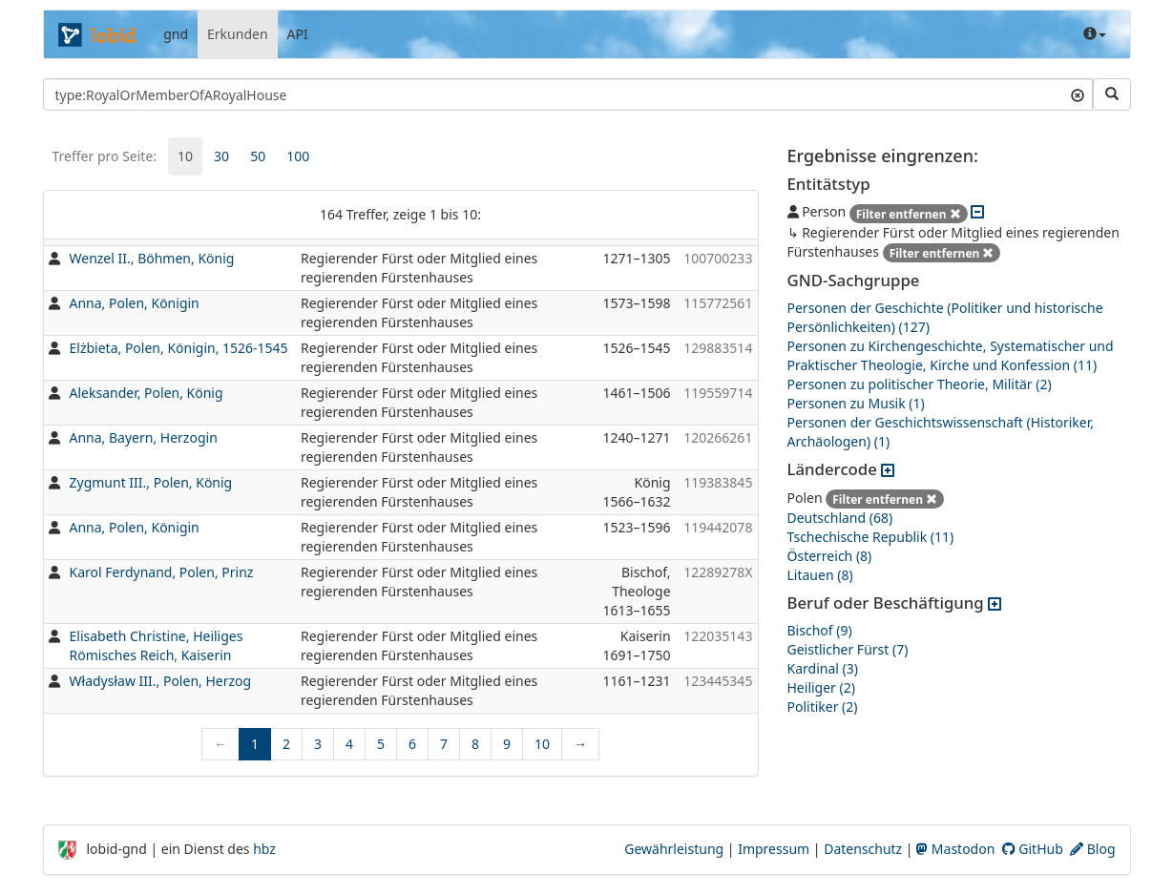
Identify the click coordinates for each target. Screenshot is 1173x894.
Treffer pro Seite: (104, 156)
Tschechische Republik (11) (870, 537)
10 (185, 156)
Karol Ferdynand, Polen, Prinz (162, 572)
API (297, 34)
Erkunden (237, 34)
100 (297, 156)
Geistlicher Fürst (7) (848, 649)
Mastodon (955, 849)
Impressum (773, 849)
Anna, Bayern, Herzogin (144, 437)
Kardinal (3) (822, 668)
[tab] (185, 156)
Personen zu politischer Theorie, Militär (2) (919, 384)
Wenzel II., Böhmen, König (152, 258)
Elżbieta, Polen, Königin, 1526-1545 (179, 348)
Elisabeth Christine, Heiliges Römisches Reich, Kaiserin (156, 645)
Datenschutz (863, 849)
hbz (264, 849)
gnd (175, 34)
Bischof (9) (819, 630)
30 (221, 156)
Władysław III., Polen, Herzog (161, 681)
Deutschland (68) (840, 518)
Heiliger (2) (821, 687)
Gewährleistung (673, 849)
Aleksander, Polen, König (146, 393)
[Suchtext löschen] (1077, 94)
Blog (1092, 849)
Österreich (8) (829, 556)
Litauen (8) (820, 575)
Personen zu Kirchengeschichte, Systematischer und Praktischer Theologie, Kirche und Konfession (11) (950, 355)
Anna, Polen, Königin (134, 303)
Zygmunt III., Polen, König (151, 482)
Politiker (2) (822, 706)
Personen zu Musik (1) (856, 403)
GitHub (1032, 849)
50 (257, 156)
